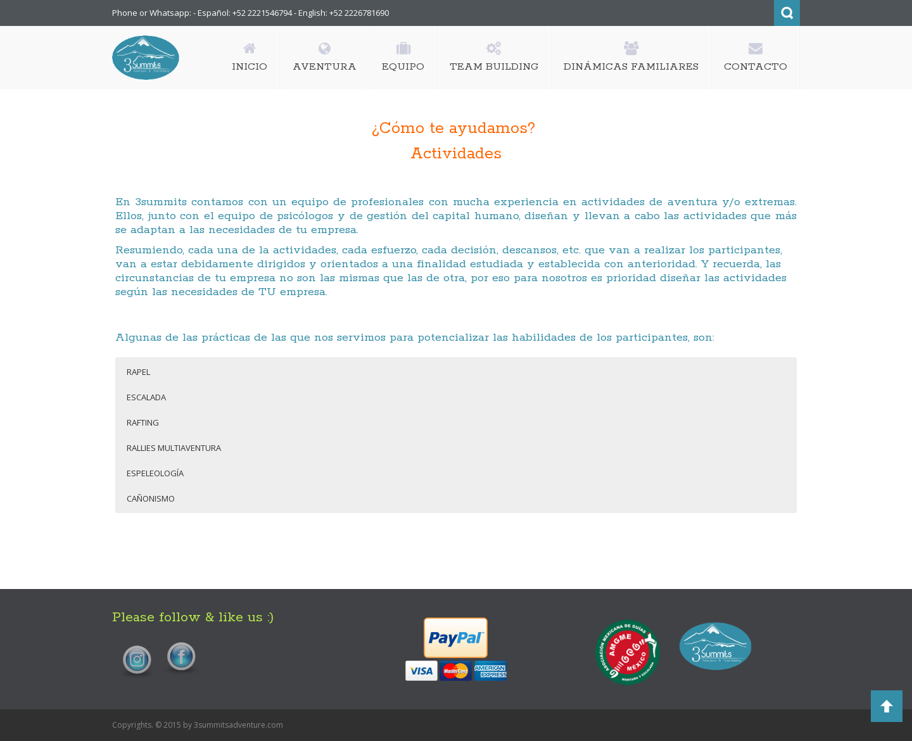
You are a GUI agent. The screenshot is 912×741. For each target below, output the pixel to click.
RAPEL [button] (138, 371)
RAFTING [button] (143, 422)
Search (787, 13)
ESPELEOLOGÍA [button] (155, 473)
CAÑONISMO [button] (151, 498)
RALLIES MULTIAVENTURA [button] (174, 447)
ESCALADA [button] (146, 397)
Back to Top (886, 706)
